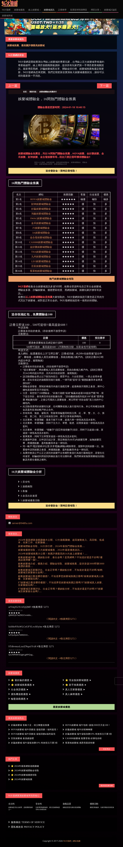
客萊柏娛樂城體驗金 (41, 271)
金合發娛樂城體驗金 (41, 237)
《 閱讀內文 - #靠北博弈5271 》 (61, 658)
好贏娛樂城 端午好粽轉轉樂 (79, 729)
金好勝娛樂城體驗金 (41, 247)
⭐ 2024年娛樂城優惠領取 (24, 775)
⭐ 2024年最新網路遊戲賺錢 (25, 766)
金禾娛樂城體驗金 (41, 223)
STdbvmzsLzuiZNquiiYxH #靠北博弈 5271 (31, 646)
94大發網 (67, 841)
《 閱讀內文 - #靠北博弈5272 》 (61, 638)
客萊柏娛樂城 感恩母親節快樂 (80, 743)
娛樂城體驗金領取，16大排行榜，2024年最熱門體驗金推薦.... (51, 546)
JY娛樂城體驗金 (41, 228)
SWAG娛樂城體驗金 (41, 218)
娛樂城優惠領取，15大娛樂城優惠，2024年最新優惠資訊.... (50, 550)
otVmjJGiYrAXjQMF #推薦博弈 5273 (28, 607)
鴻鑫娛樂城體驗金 (41, 213)
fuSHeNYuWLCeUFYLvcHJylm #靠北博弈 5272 (34, 626)
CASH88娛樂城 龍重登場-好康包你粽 (83, 738)
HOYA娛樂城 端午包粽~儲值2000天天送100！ (87, 725)
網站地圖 (76, 841)
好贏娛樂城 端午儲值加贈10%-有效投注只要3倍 (88, 734)
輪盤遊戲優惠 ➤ (19, 699)
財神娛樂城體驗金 (41, 204)
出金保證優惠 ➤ (19, 689)
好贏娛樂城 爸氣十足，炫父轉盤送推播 (30, 725)
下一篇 (104, 85)
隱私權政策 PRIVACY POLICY (27, 827)
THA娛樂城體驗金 (41, 251)
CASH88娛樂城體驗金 (41, 242)
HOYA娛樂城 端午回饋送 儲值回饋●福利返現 (33, 734)
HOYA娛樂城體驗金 (41, 199)
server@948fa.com (22, 523)
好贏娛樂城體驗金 (41, 208)
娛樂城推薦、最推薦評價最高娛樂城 (26, 45)
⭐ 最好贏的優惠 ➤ (21, 680)
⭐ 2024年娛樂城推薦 (21, 779)
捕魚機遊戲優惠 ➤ (21, 694)
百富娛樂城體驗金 (41, 266)
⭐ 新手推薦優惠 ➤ (75, 685)
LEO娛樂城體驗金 (41, 261)
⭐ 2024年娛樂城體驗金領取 (25, 770)
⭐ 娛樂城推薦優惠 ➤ (23, 685)
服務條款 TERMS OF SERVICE (28, 822)
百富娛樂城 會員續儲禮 (22, 738)
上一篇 (12, 85)
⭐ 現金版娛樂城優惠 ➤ (78, 680)
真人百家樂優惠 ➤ (75, 689)
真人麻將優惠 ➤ (74, 694)
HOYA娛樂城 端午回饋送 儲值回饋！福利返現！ (34, 729)
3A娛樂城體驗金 (41, 232)
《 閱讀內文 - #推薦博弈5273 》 (61, 619)
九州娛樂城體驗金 (41, 256)
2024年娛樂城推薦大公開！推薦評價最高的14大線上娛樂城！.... (52, 553)
